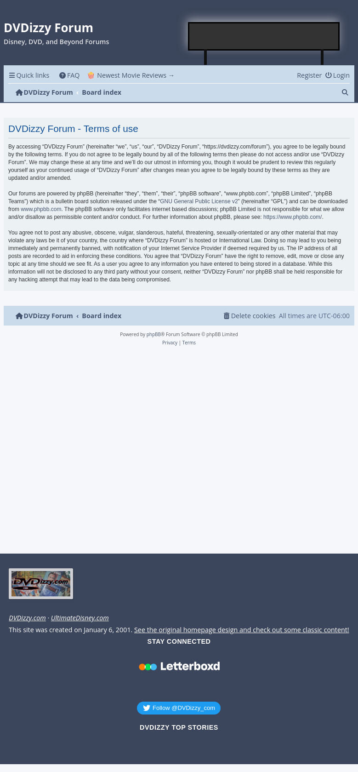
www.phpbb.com (41, 209)
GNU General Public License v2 (199, 201)
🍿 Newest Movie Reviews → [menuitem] (131, 75)
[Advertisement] (264, 36)
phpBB (154, 334)
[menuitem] (69, 75)
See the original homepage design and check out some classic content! (241, 630)
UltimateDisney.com (80, 618)
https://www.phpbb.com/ (292, 217)
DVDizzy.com (27, 618)
